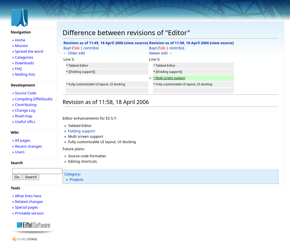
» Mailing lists (23, 74)
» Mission (20, 45)
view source (136, 42)
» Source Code (24, 93)
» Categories (22, 57)
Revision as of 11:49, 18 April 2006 (93, 42)
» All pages (21, 140)
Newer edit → (160, 53)
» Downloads (23, 62)
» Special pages (25, 207)
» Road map (22, 115)
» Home (18, 40)
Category (72, 174)
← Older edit (74, 53)
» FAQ (17, 68)
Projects (76, 179)
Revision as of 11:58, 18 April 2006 (179, 42)
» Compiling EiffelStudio (32, 98)
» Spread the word (27, 51)
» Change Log (23, 110)
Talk (76, 47)
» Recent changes (27, 146)
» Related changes (27, 201)
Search (17, 162)
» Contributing (24, 104)
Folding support (81, 130)
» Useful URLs (23, 121)
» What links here (26, 195)
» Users (18, 151)
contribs (90, 47)
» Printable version (28, 213)
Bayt (67, 47)
